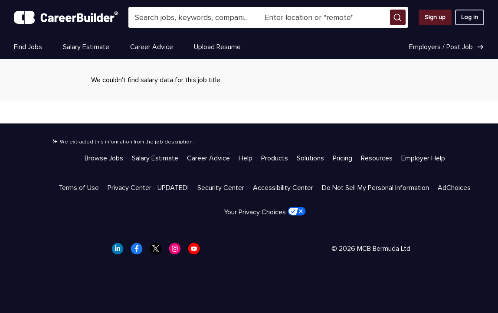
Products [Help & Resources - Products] (274, 158)
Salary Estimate (86, 47)
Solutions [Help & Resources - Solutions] (310, 158)
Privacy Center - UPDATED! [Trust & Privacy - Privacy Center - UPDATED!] (148, 187)
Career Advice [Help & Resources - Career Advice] (208, 158)
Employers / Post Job (446, 47)
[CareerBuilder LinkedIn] (120, 251)
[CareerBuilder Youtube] (196, 251)
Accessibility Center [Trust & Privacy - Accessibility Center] (283, 187)
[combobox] (193, 17)
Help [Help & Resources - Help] (245, 158)
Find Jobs (28, 47)
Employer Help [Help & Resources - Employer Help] (423, 158)
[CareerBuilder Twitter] (158, 251)
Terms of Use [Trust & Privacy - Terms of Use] (79, 187)
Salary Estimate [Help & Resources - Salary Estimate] (155, 158)
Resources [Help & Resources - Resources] (377, 158)
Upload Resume (217, 47)
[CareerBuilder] (66, 17)
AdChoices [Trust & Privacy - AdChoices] (454, 187)
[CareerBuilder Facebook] (139, 251)
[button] (398, 17)
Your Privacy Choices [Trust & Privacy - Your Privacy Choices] (265, 211)
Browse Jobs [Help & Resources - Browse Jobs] (104, 158)
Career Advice (151, 47)
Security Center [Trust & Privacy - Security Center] (220, 187)
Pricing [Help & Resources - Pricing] (342, 158)
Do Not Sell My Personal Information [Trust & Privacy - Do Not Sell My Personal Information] (375, 187)
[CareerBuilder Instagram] (177, 251)
